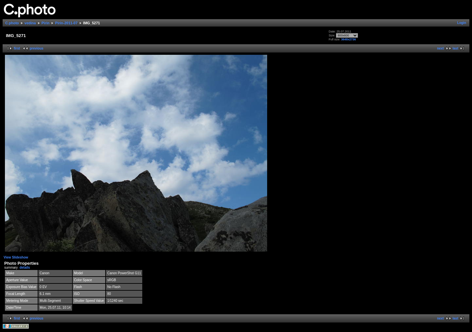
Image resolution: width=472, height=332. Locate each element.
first (17, 48)
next (440, 48)
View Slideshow (16, 257)
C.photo (12, 23)
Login (461, 23)
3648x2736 (348, 39)
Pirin (45, 23)
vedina (30, 23)
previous (37, 48)
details (25, 267)
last (455, 48)
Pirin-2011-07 (66, 23)
